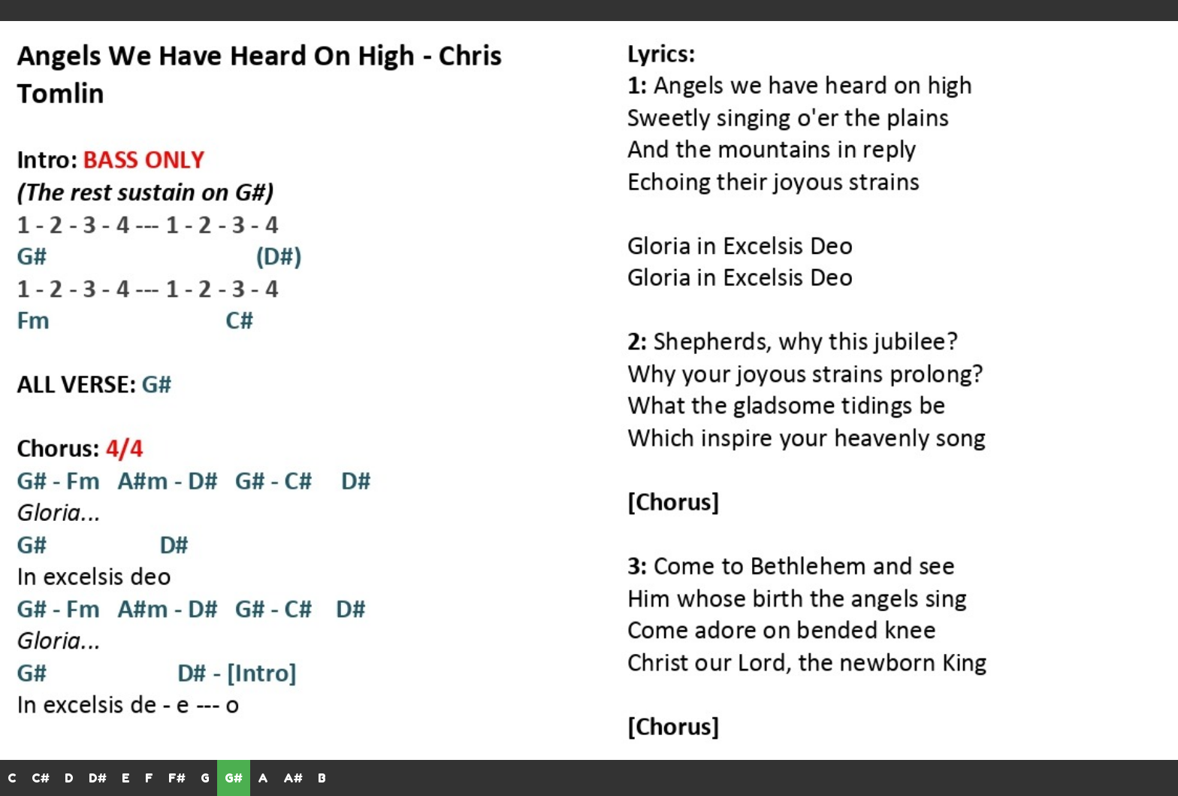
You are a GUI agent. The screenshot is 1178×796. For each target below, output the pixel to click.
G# (234, 777)
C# (41, 777)
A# (293, 777)
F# (177, 777)
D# (98, 777)
